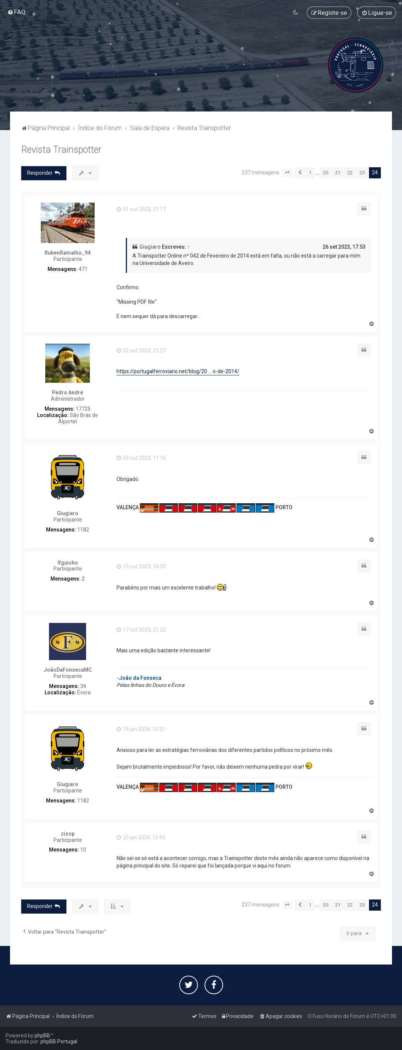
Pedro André (67, 392)
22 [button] (350, 172)
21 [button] (337, 172)
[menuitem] (16, 11)
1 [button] (310, 172)
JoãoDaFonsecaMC (67, 670)
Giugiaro (150, 247)
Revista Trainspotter (61, 149)
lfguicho (68, 563)
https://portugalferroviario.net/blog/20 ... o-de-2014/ (178, 371)
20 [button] (325, 172)
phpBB (42, 1035)
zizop (68, 834)
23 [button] (362, 172)
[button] (287, 173)
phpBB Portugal (58, 1041)
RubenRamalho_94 (68, 253)
